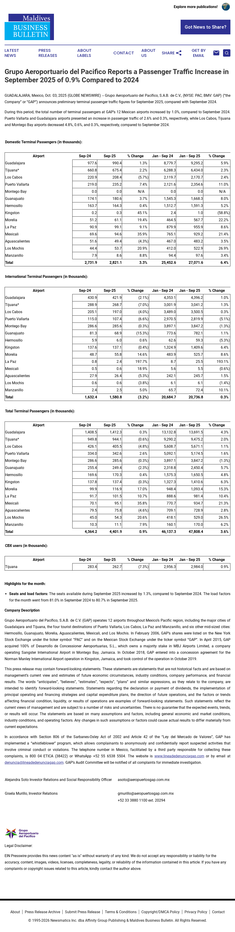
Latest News (12, 53)
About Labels (84, 53)
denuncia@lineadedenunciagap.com (34, 762)
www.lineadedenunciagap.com (179, 756)
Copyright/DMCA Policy (160, 912)
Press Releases (48, 53)
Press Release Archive (42, 912)
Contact (123, 52)
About (15, 912)
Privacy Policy (196, 912)
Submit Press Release (82, 912)
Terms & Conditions (121, 912)
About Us (148, 53)
